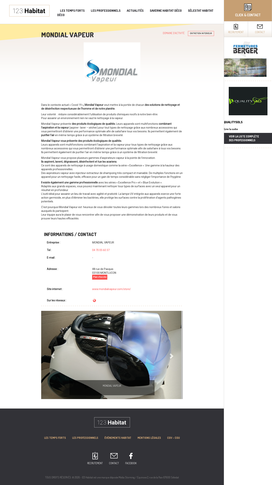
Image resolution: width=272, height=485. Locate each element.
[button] (52, 355)
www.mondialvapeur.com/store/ (111, 289)
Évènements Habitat (117, 437)
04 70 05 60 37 (101, 250)
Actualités (135, 10)
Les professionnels (106, 10)
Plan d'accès (99, 277)
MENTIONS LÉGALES (149, 437)
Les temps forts (72, 10)
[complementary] (248, 242)
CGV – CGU (173, 437)
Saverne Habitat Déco (166, 10)
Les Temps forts (55, 437)
